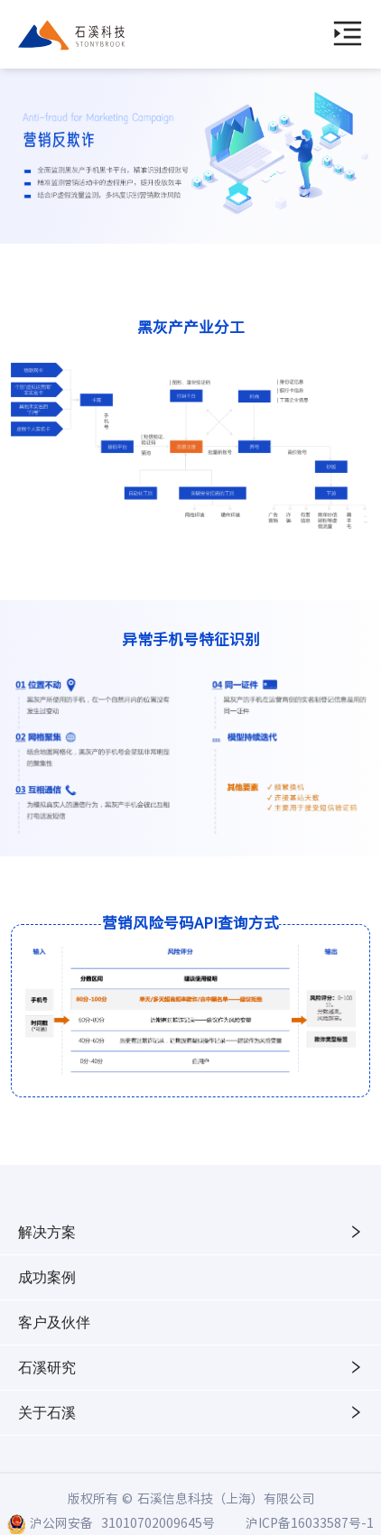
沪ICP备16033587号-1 (310, 1522)
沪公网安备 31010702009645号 (122, 1522)
